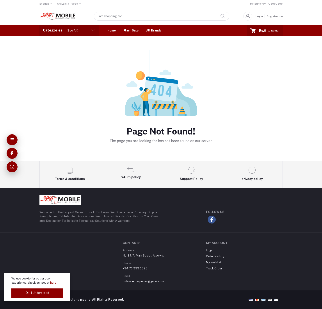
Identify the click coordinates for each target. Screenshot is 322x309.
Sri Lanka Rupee (67, 3)
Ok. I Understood (37, 293)
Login (259, 16)
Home (111, 30)
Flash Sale (131, 30)
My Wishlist (213, 262)
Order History (215, 256)
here (53, 282)
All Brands (153, 30)
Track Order (214, 268)
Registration (275, 16)
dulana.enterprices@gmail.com (143, 281)
